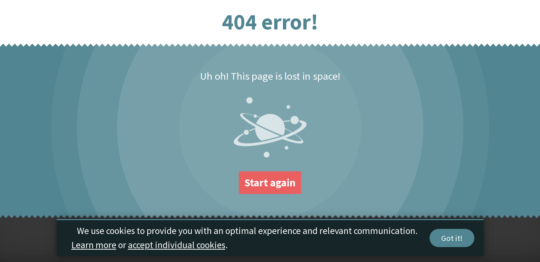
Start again (270, 182)
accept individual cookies (176, 245)
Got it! (452, 238)
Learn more (93, 245)
